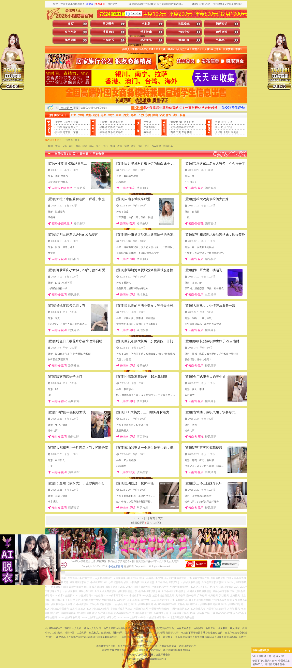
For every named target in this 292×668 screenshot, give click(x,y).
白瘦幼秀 (108, 40)
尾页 (152, 518)
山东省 (74, 132)
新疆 (189, 132)
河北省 (74, 122)
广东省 (147, 122)
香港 (217, 122)
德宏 (91, 146)
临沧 (85, 146)
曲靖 (57, 146)
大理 (126, 146)
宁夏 (178, 132)
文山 (147, 146)
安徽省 (111, 127)
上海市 (103, 122)
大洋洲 (218, 132)
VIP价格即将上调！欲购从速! (268, 656)
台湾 (229, 122)
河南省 (119, 132)
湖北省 (111, 132)
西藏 (173, 132)
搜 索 (137, 108)
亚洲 (217, 127)
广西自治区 (150, 127)
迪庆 (105, 146)
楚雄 (112, 146)
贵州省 (190, 122)
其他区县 (168, 146)
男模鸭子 (221, 40)
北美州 (226, 132)
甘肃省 (190, 127)
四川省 (182, 122)
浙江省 (119, 122)
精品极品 (146, 40)
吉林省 (58, 132)
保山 (140, 146)
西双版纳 (156, 146)
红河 (133, 146)
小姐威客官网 (115, 566)
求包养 (146, 23)
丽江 (71, 146)
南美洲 (234, 132)
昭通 (119, 146)
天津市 (66, 122)
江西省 (119, 127)
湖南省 (103, 132)
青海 (183, 132)
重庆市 (174, 122)
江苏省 (111, 122)
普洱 (78, 146)
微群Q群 (183, 40)
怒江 (98, 146)
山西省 (58, 127)
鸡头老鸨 (221, 31)
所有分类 (98, 153)
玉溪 (64, 146)
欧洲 (223, 127)
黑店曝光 (108, 23)
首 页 (70, 23)
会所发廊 (70, 31)
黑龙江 (74, 127)
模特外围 (70, 40)
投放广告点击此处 (146, 624)
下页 (160, 518)
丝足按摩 (146, 31)
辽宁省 (66, 132)
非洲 (229, 127)
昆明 (50, 146)
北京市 (58, 122)
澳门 (223, 122)
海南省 (147, 132)
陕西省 (182, 127)
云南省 (174, 127)
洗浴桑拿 (184, 23)
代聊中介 (184, 31)
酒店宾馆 (221, 23)
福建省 (103, 127)
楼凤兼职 (108, 31)
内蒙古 (66, 127)
